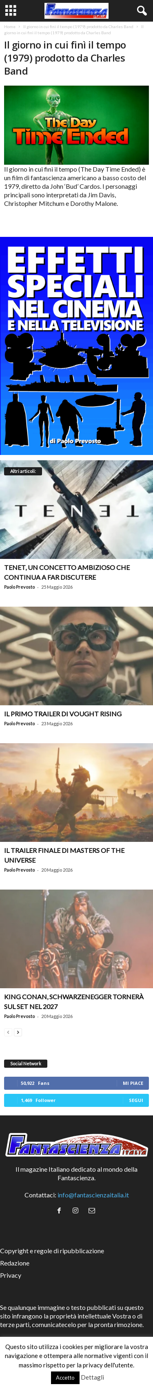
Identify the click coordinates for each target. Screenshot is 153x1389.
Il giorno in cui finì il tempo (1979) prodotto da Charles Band (78, 26)
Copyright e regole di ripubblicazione (52, 1250)
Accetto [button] (65, 1377)
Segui (136, 1100)
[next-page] (18, 1031)
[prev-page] (8, 1031)
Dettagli (92, 1377)
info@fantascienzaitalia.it (93, 1195)
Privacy (10, 1275)
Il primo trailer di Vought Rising (63, 714)
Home (10, 26)
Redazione (14, 1263)
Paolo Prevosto (19, 587)
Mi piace (133, 1083)
